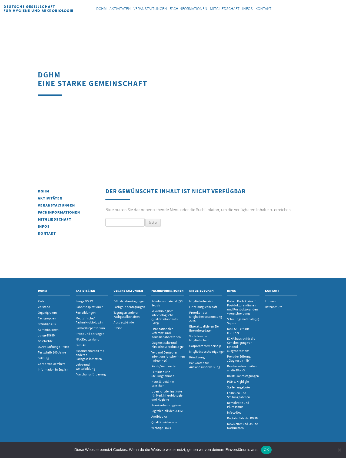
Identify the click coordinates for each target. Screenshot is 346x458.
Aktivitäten (50, 198)
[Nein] (339, 450)
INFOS (44, 226)
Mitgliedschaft (54, 219)
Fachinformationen (59, 212)
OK (266, 450)
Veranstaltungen (56, 205)
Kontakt (47, 233)
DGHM (43, 191)
